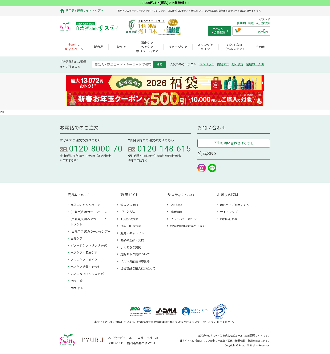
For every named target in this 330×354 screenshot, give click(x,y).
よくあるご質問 (130, 247)
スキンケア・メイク (84, 259)
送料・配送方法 (130, 226)
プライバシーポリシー (185, 219)
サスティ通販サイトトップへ (84, 10)
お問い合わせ (229, 219)
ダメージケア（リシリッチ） (90, 245)
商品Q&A (77, 288)
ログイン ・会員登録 (218, 31)
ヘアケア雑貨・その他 (85, 266)
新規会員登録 (129, 205)
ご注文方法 (127, 212)
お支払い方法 (129, 219)
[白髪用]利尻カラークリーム (89, 212)
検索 (159, 64)
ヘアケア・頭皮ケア (84, 252)
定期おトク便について (135, 254)
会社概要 (176, 205)
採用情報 (176, 212)
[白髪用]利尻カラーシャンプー (91, 231)
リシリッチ (207, 64)
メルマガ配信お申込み (135, 261)
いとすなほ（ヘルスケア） (88, 274)
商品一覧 (76, 281)
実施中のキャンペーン (85, 205)
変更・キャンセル (132, 233)
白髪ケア (223, 64)
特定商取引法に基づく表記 (188, 226)
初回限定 (237, 64)
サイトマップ (229, 212)
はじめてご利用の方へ (234, 205)
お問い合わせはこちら (237, 143)
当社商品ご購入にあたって (138, 268)
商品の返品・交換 (132, 240)
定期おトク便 (255, 64)
